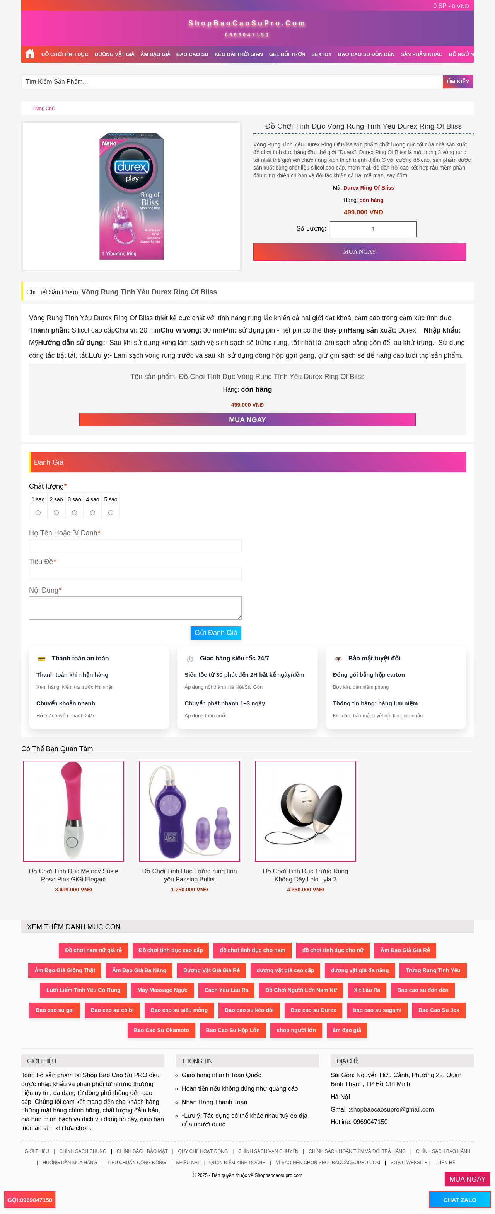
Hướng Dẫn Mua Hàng (70, 1162)
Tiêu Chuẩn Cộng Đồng (136, 1162)
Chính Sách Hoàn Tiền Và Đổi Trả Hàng (357, 1151)
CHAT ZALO (459, 1200)
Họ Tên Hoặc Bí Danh (63, 533)
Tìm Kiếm (458, 81)
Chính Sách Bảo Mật (142, 1151)
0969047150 (247, 34)
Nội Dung (43, 590)
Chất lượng (48, 486)
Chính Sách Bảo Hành (443, 1151)
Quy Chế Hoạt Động (203, 1151)
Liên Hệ (446, 1162)
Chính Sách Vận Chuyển (268, 1151)
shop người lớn (296, 1031)
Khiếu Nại (187, 1162)
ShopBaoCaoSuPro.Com (247, 23)
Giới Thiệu (36, 1151)
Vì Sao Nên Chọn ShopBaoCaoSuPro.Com (328, 1162)
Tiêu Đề (41, 561)
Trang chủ (43, 108)
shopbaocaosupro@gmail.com (392, 1109)
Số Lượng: (311, 228)
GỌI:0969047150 (29, 1200)
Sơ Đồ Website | (410, 1162)
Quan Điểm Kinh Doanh (237, 1162)
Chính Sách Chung (82, 1151)
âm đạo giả (347, 1031)
